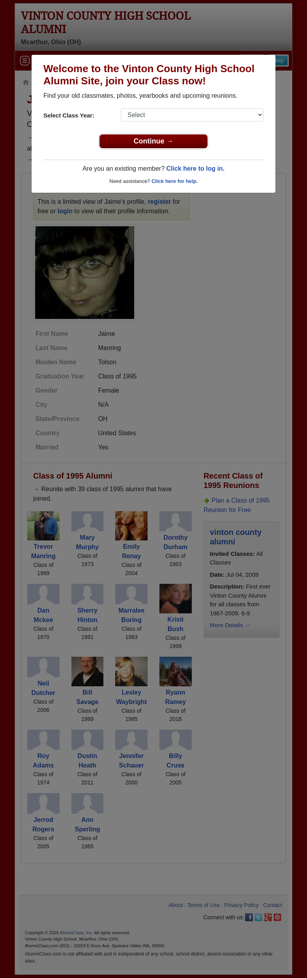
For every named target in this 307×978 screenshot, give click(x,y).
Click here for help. (175, 181)
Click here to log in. (195, 168)
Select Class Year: (68, 115)
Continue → (154, 141)
